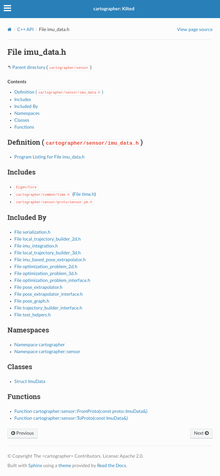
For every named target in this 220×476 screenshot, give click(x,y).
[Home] (9, 29)
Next (201, 433)
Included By (26, 106)
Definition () (58, 92)
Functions (24, 127)
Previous (22, 433)
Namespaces (27, 113)
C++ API (25, 29)
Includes (22, 99)
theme (64, 465)
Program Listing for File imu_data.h (49, 157)
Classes (21, 120)
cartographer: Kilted (113, 9)
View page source (195, 29)
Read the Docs (111, 465)
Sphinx (35, 465)
